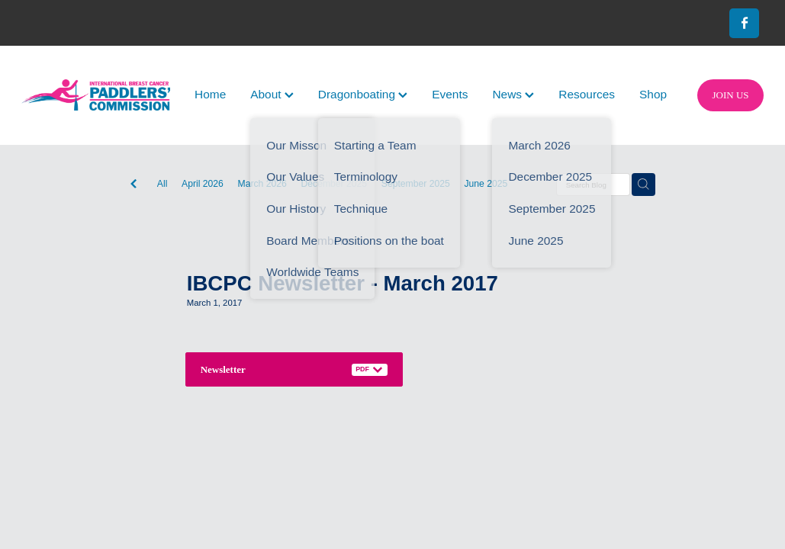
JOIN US (731, 95)
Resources (586, 94)
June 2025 (485, 183)
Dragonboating (362, 94)
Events (450, 94)
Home (210, 94)
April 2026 (203, 183)
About (272, 94)
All (162, 183)
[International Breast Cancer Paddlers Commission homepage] (95, 95)
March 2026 (262, 183)
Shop (653, 94)
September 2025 (415, 183)
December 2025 (334, 183)
